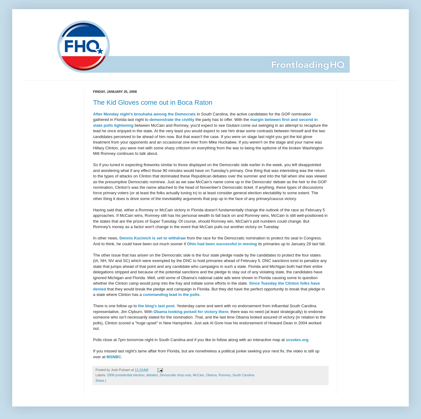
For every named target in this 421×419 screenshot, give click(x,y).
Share (99, 380)
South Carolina (243, 375)
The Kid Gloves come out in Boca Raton (152, 102)
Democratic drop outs (175, 375)
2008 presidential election (125, 375)
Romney (224, 375)
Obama (211, 375)
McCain (198, 375)
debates (152, 375)
